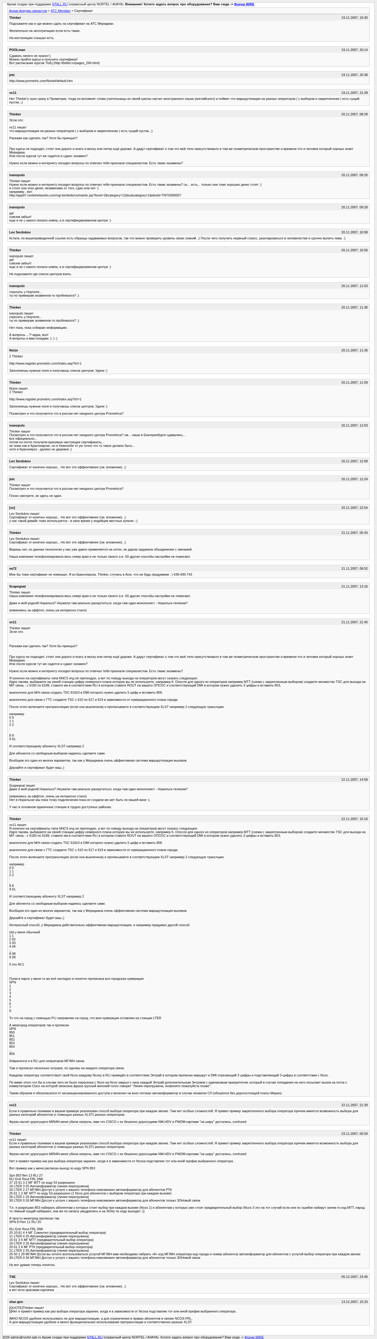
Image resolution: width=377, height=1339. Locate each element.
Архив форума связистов (28, 11)
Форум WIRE (244, 4)
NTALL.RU (60, 4)
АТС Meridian (60, 11)
